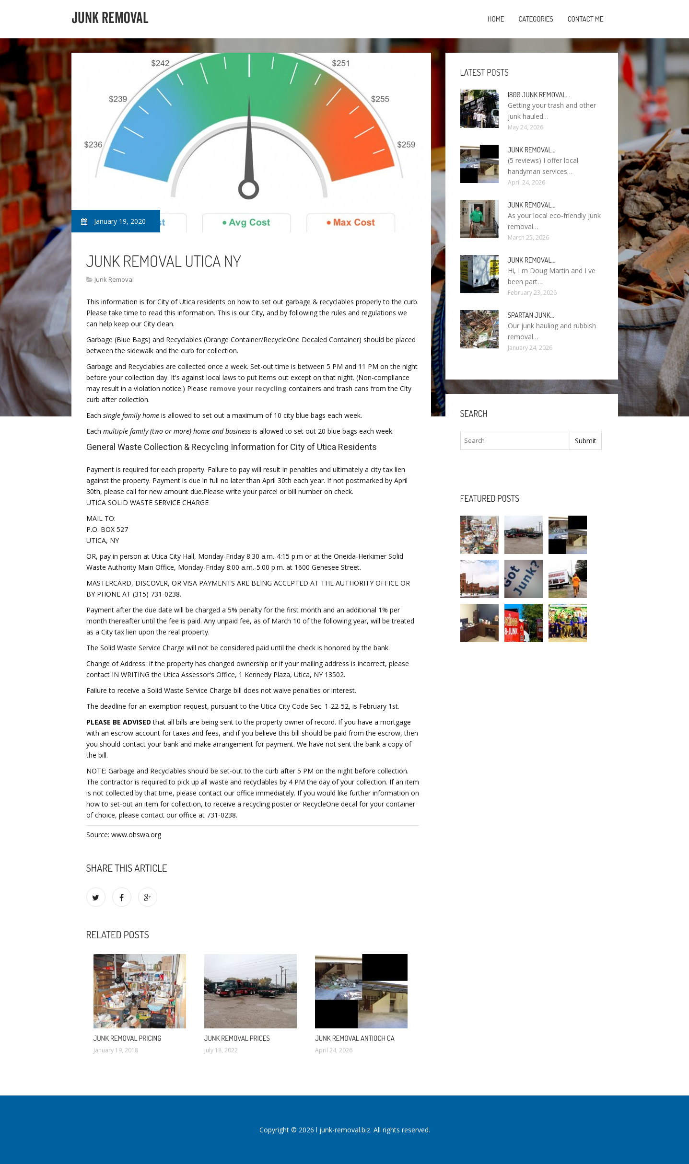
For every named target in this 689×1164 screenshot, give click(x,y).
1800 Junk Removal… (539, 94)
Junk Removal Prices (237, 1038)
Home (496, 18)
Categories (535, 18)
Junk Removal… (532, 149)
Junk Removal (114, 279)
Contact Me (586, 18)
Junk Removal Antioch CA (355, 1038)
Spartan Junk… (531, 315)
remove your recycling (248, 388)
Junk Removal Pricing (127, 1038)
